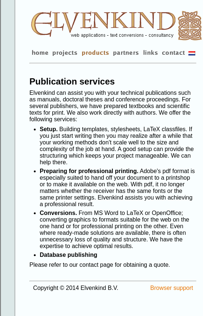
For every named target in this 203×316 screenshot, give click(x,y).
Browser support (171, 288)
